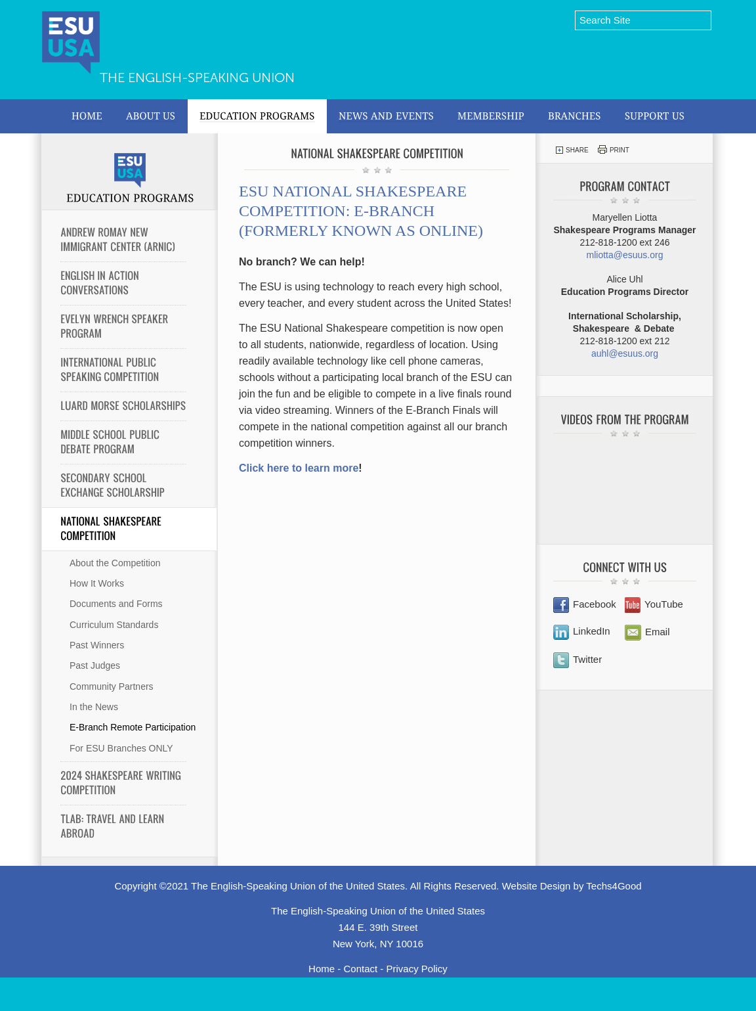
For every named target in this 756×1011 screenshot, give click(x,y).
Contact (360, 968)
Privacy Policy (417, 968)
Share (572, 150)
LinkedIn (581, 631)
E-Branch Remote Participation (133, 727)
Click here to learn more (298, 468)
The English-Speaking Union (197, 77)
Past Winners (97, 645)
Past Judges (95, 665)
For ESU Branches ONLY (121, 748)
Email (647, 631)
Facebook (584, 604)
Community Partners (112, 686)
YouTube (654, 604)
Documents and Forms (116, 603)
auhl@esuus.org (624, 353)
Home (321, 968)
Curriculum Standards (114, 624)
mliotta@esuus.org (625, 255)
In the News (94, 707)
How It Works (97, 583)
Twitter (577, 659)
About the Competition (115, 563)
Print (613, 149)
